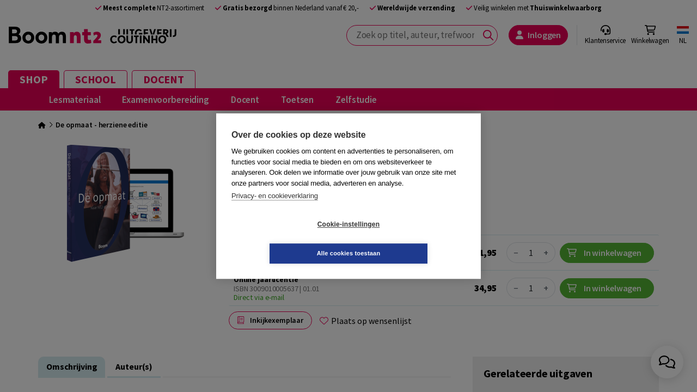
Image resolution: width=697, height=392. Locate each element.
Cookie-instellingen (284, 239)
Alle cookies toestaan (413, 238)
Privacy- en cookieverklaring (274, 210)
